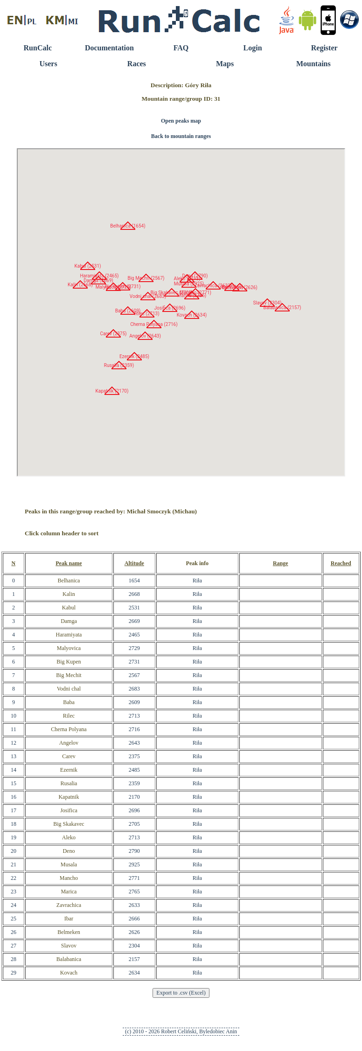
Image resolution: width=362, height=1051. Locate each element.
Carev (69, 756)
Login (253, 48)
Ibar (68, 918)
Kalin (69, 594)
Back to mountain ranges (181, 136)
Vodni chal (69, 688)
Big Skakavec (68, 824)
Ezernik (68, 770)
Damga (69, 621)
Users (48, 64)
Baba (69, 702)
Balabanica (68, 959)
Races (136, 64)
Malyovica (69, 648)
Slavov (69, 945)
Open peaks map (181, 121)
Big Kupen (68, 661)
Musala (69, 864)
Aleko (69, 837)
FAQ (181, 48)
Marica (69, 891)
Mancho (69, 878)
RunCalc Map (181, 312)
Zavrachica (68, 905)
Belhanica (68, 580)
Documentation (109, 48)
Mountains (313, 64)
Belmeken (68, 932)
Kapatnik (68, 797)
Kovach (68, 972)
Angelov (68, 743)
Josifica (68, 810)
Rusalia (68, 783)
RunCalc (38, 48)
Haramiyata (69, 634)
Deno (69, 851)
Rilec (69, 715)
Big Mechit (68, 675)
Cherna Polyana (68, 729)
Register (324, 48)
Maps (225, 64)
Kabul (69, 607)
